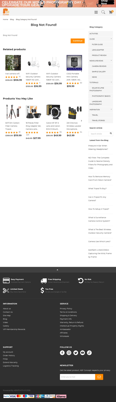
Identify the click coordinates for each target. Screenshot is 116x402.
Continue (77, 41)
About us (7, 309)
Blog (12, 19)
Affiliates (64, 333)
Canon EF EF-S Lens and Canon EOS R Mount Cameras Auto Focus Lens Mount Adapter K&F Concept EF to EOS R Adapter (53, 126)
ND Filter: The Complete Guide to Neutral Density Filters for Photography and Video (100, 163)
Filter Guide (97, 44)
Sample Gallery (99, 71)
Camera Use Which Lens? (99, 241)
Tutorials (94, 82)
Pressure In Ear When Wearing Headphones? (98, 147)
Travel (95, 115)
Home (5, 19)
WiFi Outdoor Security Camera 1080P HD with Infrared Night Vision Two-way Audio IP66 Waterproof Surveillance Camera (33, 77)
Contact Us (8, 312)
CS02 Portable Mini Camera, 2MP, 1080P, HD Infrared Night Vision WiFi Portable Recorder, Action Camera (74, 77)
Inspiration (95, 109)
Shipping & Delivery (68, 315)
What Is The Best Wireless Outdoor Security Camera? (100, 231)
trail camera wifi (12, 74)
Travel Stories (98, 120)
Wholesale (64, 336)
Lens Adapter (98, 50)
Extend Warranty (10, 362)
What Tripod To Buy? (97, 189)
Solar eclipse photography (97, 89)
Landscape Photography (96, 103)
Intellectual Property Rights (72, 326)
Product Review (99, 55)
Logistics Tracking (11, 366)
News (94, 77)
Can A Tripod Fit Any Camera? (97, 198)
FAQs (5, 359)
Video (5, 322)
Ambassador (65, 329)
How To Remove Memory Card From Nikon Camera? (99, 178)
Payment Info (66, 319)
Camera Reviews (99, 66)
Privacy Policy (66, 309)
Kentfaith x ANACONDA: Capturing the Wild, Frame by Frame (100, 253)
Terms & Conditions (68, 312)
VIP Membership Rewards (14, 329)
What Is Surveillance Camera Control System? (99, 219)
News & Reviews (96, 61)
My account (8, 352)
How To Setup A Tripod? (98, 209)
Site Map (7, 315)
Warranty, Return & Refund (71, 322)
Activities (94, 33)
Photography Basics (101, 96)
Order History (9, 355)
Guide (92, 39)
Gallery (6, 326)
